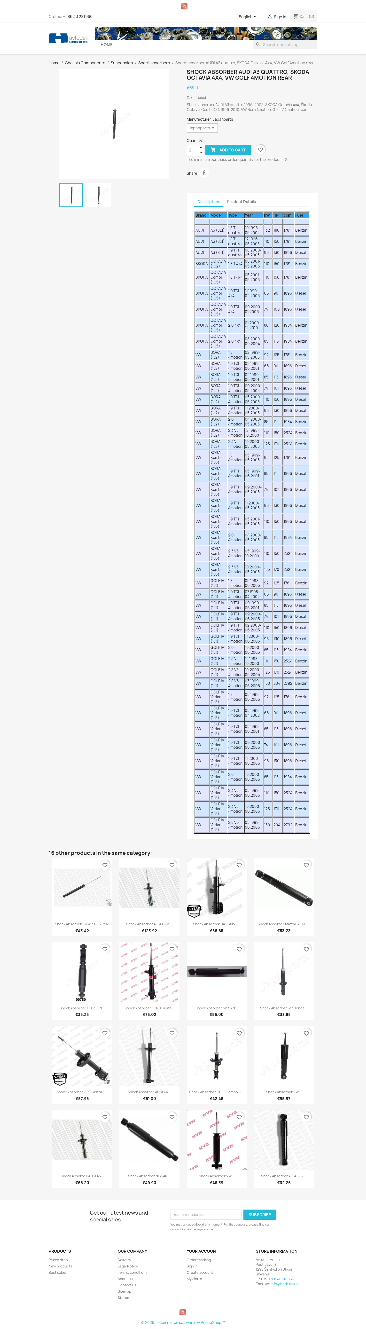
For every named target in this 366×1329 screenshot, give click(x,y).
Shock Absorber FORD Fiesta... (149, 1008)
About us (125, 1278)
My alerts (194, 1278)
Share (204, 173)
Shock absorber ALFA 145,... (283, 1176)
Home (107, 44)
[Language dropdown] (248, 17)
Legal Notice (128, 1266)
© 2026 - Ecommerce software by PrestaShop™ (183, 1322)
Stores (123, 1297)
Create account (200, 1272)
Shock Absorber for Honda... (283, 1008)
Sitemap (124, 1291)
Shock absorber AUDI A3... (82, 1176)
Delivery (124, 1260)
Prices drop (58, 1260)
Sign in (192, 1266)
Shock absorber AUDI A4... (149, 1092)
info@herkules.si (284, 1284)
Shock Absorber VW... (284, 1092)
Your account (202, 1251)
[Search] (285, 44)
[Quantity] (192, 150)
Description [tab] (208, 201)
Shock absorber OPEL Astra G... (82, 1092)
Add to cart (228, 150)
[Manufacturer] (202, 128)
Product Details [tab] (241, 201)
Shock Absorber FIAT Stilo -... (216, 924)
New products (60, 1266)
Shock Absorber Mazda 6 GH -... (284, 924)
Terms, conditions (133, 1272)
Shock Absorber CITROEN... (82, 1008)
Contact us (127, 1285)
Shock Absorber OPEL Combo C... (216, 1092)
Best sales (57, 1272)
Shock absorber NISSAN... (216, 1008)
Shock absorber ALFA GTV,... (149, 924)
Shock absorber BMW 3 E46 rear (82, 924)
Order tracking (199, 1260)
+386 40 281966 (78, 16)
